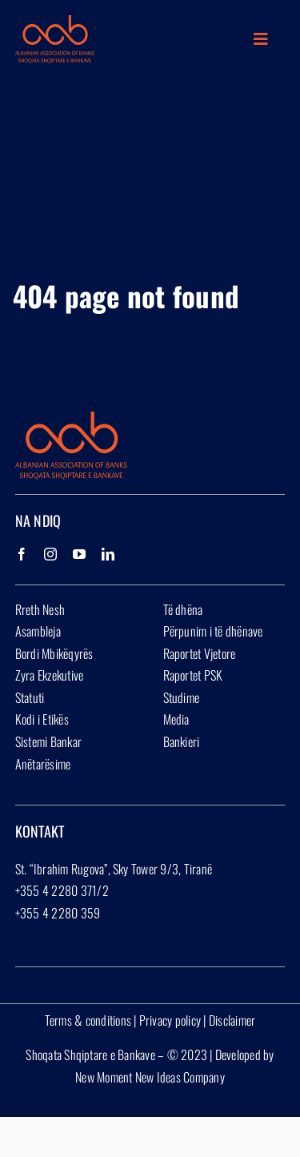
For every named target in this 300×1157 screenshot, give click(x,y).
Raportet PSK (193, 675)
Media (176, 719)
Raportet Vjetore (199, 653)
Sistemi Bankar (48, 741)
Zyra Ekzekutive (49, 675)
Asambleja (38, 631)
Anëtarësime (43, 763)
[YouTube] (79, 554)
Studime (181, 697)
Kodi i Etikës (42, 719)
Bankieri (181, 741)
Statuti (30, 697)
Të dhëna (183, 609)
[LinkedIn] (108, 554)
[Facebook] (21, 554)
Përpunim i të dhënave (213, 631)
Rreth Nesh (40, 609)
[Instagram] (50, 554)
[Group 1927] (54, 21)
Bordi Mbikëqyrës (54, 653)
